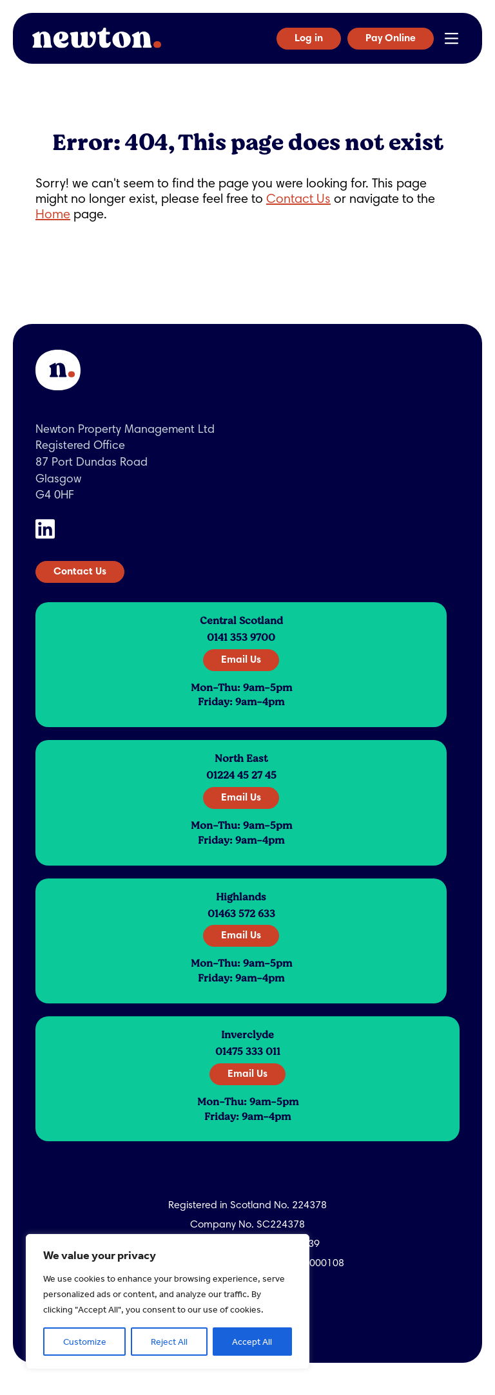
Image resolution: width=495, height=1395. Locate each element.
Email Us (241, 660)
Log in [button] (309, 38)
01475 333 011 (247, 1051)
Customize (84, 1341)
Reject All (169, 1341)
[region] (167, 1301)
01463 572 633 (241, 914)
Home (52, 215)
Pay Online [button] (390, 38)
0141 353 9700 (241, 637)
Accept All (252, 1341)
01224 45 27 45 (241, 775)
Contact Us (298, 199)
